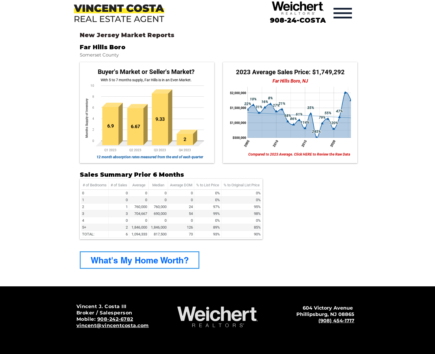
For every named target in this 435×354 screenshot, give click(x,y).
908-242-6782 (115, 319)
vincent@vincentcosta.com (112, 325)
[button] (343, 13)
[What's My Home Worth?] (139, 260)
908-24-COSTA (298, 20)
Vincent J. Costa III (101, 306)
